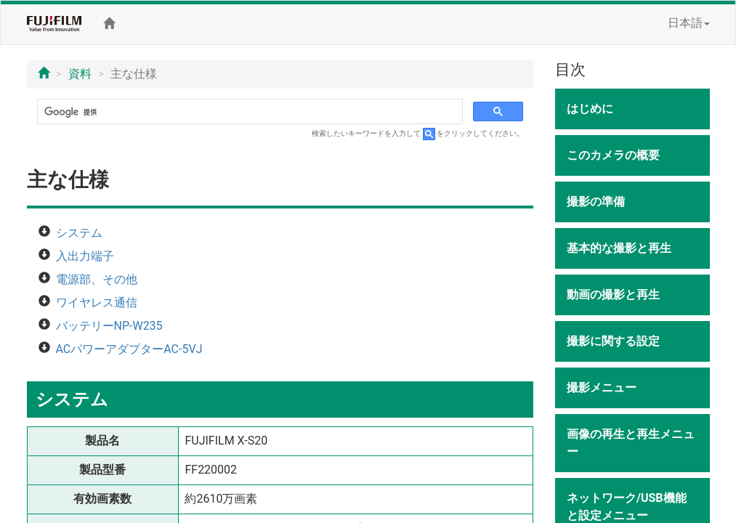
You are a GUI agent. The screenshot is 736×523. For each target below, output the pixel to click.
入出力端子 (85, 256)
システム (79, 233)
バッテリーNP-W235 (109, 326)
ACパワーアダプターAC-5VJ (129, 349)
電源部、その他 (96, 279)
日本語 (689, 23)
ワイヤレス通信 (96, 302)
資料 (80, 74)
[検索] (248, 112)
